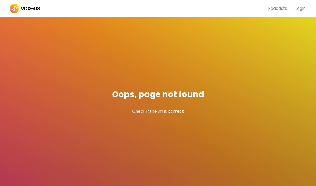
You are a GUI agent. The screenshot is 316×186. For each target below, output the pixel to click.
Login (300, 8)
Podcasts (277, 8)
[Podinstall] (139, 8)
